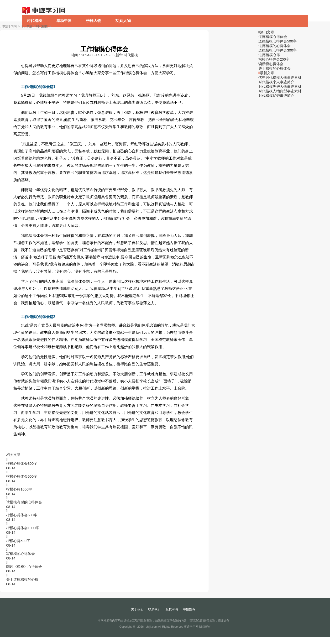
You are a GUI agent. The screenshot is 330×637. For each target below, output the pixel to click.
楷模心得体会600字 (21, 515)
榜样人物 (93, 21)
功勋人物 (123, 21)
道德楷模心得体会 (272, 37)
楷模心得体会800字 (21, 463)
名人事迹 (26, 26)
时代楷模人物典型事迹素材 (279, 91)
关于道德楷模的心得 (22, 579)
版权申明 (172, 609)
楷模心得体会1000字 (22, 528)
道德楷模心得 (269, 55)
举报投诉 (189, 609)
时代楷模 (34, 21)
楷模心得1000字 (19, 489)
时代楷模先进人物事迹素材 (279, 86)
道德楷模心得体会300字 (277, 50)
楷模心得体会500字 (21, 476)
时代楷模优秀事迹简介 (276, 96)
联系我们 (154, 609)
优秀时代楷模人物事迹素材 (279, 77)
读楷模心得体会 (270, 64)
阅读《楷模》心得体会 (24, 566)
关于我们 (137, 609)
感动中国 (64, 21)
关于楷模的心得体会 (274, 68)
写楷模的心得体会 (20, 554)
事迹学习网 (9, 26)
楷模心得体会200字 (273, 59)
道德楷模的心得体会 (274, 46)
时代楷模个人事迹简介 (276, 82)
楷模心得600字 (18, 541)
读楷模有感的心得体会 (24, 502)
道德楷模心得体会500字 (277, 41)
